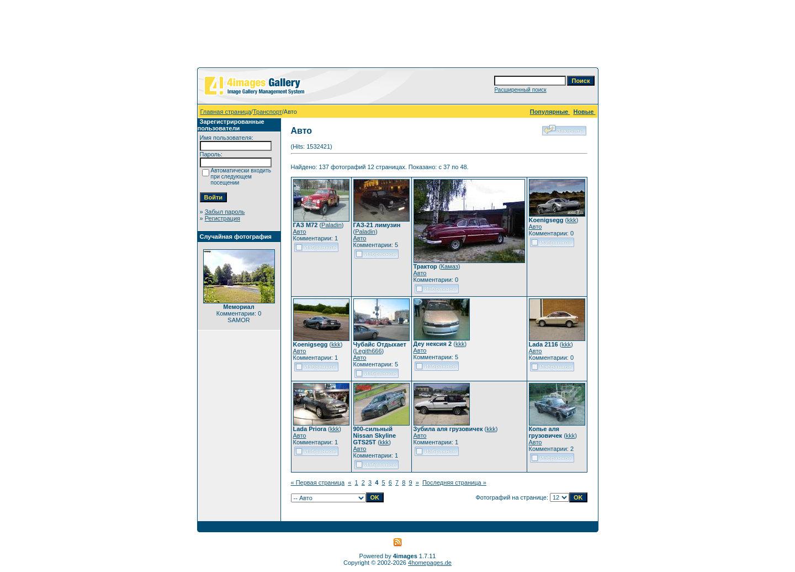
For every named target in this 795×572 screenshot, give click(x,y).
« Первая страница (318, 482)
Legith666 (368, 351)
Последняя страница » (454, 482)
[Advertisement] (397, 36)
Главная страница (225, 111)
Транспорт (267, 111)
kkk (571, 220)
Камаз (449, 266)
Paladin (331, 225)
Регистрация (222, 218)
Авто (299, 231)
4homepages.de (430, 562)
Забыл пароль (225, 211)
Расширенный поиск (520, 90)
